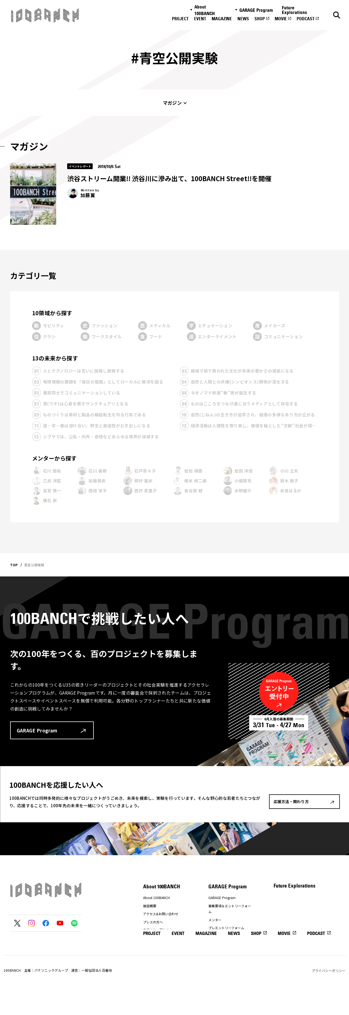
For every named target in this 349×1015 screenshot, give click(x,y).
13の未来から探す (55, 358)
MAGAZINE (222, 18)
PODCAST (305, 18)
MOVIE (281, 18)
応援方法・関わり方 (158, 930)
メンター (215, 919)
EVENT (200, 18)
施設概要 (149, 905)
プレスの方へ (153, 922)
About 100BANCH (204, 10)
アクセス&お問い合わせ (160, 913)
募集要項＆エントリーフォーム (229, 908)
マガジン (172, 102)
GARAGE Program (256, 10)
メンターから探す (54, 458)
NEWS (243, 18)
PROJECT (180, 18)
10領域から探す (52, 313)
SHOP (259, 18)
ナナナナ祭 (151, 938)
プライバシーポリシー (329, 995)
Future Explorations (294, 10)
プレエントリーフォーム (226, 927)
